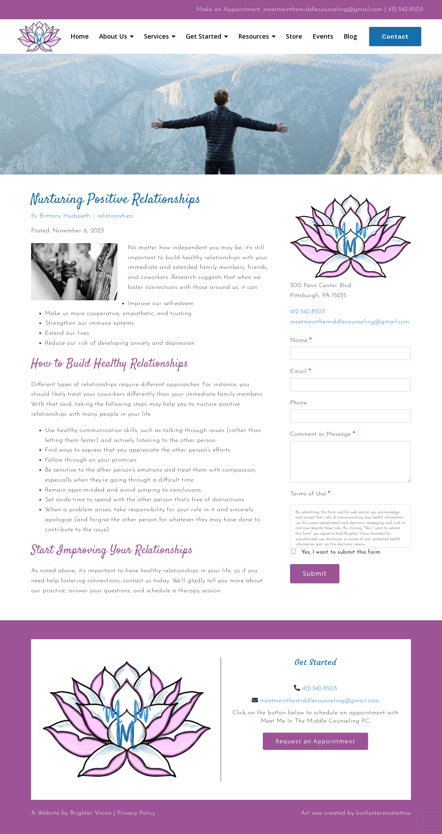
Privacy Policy (136, 813)
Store (294, 36)
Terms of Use (310, 494)
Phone (298, 403)
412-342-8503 (307, 312)
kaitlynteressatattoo (383, 813)
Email (300, 371)
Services (156, 36)
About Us (113, 36)
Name (300, 340)
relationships (115, 216)
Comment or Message (322, 434)
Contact (395, 36)
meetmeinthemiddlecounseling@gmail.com (349, 322)
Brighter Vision (91, 813)
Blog (350, 36)
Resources (253, 36)
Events (323, 36)
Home (79, 36)
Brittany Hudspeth (64, 216)
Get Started (203, 36)
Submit (315, 573)
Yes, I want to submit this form (340, 552)
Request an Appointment (315, 741)
